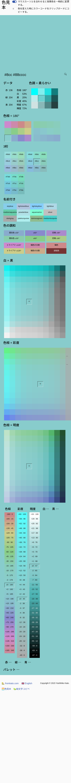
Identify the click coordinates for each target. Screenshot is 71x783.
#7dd (8, 177)
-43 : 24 (34, 627)
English (26, 683)
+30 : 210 (10, 608)
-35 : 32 (34, 617)
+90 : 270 (10, 627)
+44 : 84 (22, 533)
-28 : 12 (22, 641)
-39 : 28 (34, 622)
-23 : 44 (34, 603)
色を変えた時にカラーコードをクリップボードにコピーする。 (43, 10)
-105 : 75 (9, 538)
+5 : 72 (34, 547)
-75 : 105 (9, 547)
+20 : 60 (22, 561)
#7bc (15, 190)
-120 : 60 (9, 533)
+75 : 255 (10, 622)
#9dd (8, 154)
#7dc (15, 177)
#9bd (8, 168)
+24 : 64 (22, 556)
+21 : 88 (34, 528)
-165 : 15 (9, 519)
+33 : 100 (34, 514)
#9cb (21, 161)
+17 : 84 (34, 533)
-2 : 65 (34, 570)
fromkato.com (10, 683)
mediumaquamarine (10, 212)
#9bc (15, 168)
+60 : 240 (10, 617)
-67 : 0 (34, 655)
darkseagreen (37, 218)
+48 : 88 (22, 528)
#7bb (21, 190)
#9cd (8, 161)
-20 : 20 (22, 632)
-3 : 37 (22, 608)
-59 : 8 (34, 646)
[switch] (14, 2)
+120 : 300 (9, 636)
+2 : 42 (22, 594)
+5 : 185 (9, 594)
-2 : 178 (9, 580)
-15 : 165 (9, 566)
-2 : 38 (22, 603)
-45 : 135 (9, 556)
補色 (56, 245)
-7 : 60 (34, 580)
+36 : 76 (22, 542)
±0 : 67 (35, 566)
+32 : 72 (22, 547)
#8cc (37, 161)
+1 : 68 (34, 561)
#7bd (8, 190)
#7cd (8, 183)
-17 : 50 (34, 594)
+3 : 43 (22, 589)
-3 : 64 (34, 575)
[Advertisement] (26, 42)
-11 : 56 (34, 585)
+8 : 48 (22, 580)
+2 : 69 (34, 556)
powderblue (23, 212)
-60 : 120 (9, 552)
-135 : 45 (9, 528)
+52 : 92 (22, 524)
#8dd (30, 154)
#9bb (21, 168)
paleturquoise (23, 218)
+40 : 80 (22, 538)
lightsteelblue (23, 206)
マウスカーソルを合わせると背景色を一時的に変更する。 (43, 3)
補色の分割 (35, 245)
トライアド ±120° (14, 245)
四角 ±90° (56, 233)
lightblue (50, 206)
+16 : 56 (22, 566)
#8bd (30, 168)
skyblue (10, 206)
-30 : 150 (9, 561)
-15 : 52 (34, 589)
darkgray (10, 218)
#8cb (44, 161)
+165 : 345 (9, 650)
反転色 (56, 251)
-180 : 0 (9, 514)
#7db (21, 177)
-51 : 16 (34, 636)
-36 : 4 (22, 650)
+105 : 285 (9, 632)
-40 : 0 (22, 655)
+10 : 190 (10, 599)
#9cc (14, 161)
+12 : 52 (22, 570)
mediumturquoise (50, 218)
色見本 (6, 689)
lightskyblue (37, 206)
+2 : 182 (9, 589)
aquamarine (37, 212)
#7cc (14, 183)
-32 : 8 (22, 646)
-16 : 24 (22, 627)
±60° (35, 233)
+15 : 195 (10, 603)
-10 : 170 (9, 570)
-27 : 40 (34, 608)
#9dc (15, 154)
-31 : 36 (34, 613)
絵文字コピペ (21, 689)
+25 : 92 (34, 524)
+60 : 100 (22, 514)
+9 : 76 (34, 542)
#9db (21, 154)
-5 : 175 (9, 575)
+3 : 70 (34, 552)
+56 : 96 (22, 519)
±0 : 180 (9, 585)
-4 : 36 (22, 613)
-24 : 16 (22, 636)
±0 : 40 (22, 599)
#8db (43, 154)
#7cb (21, 183)
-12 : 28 (22, 622)
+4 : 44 (22, 585)
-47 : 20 (34, 632)
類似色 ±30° (14, 233)
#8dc (37, 154)
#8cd (30, 161)
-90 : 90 (9, 542)
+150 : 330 (9, 646)
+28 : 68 (22, 552)
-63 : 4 (34, 650)
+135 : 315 (9, 641)
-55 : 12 (34, 641)
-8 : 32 (22, 617)
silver (50, 212)
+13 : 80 (34, 538)
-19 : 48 (34, 599)
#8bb (43, 168)
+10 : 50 (22, 575)
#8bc (37, 168)
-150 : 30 (9, 524)
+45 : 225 (10, 613)
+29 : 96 (34, 519)
